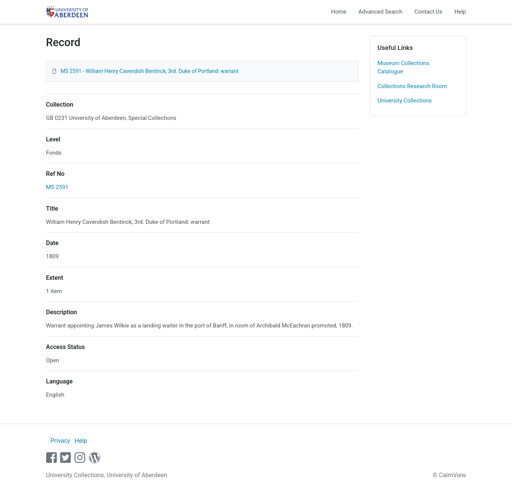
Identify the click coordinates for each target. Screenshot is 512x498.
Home (338, 11)
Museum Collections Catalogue (404, 67)
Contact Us (428, 11)
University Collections (405, 100)
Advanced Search (380, 11)
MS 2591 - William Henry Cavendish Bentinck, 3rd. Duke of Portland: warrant (149, 71)
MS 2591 (57, 187)
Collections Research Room (412, 86)
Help (460, 11)
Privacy (60, 440)
